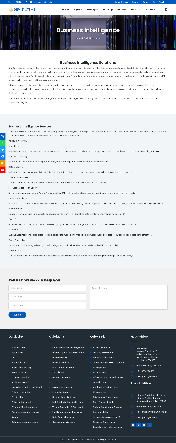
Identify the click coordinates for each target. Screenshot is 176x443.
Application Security (21, 367)
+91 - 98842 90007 (145, 371)
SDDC (55, 382)
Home (117, 2)
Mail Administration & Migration (67, 402)
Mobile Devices (59, 357)
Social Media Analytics (22, 382)
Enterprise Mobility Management (68, 347)
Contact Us (150, 9)
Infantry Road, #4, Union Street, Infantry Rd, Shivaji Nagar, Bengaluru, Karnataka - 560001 (151, 398)
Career (146, 2)
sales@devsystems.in (146, 376)
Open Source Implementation (107, 427)
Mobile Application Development (68, 352)
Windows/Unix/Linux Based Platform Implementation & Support (25, 412)
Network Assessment (103, 357)
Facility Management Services (67, 412)
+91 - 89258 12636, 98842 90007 (151, 412)
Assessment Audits (102, 347)
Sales (125, 2)
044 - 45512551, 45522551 (148, 365)
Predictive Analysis (61, 392)
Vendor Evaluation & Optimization (68, 407)
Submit (17, 314)
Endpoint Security (20, 377)
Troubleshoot (18, 397)
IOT (13, 357)
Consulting (107, 9)
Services (121, 9)
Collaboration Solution (22, 402)
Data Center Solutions (63, 367)
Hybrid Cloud (18, 352)
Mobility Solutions (60, 362)
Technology (92, 9)
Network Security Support (65, 397)
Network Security (20, 372)
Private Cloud (18, 347)
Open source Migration (63, 422)
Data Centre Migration (63, 417)
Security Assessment (103, 352)
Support (135, 2)
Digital (78, 9)
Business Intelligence (62, 387)
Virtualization (58, 372)
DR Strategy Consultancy (105, 397)
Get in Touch (158, 2)
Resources (135, 9)
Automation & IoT (20, 362)
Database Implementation (25, 422)
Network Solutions (61, 377)
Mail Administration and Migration (28, 387)
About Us (66, 9)
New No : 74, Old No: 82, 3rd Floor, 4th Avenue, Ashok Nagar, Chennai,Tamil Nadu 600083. (147, 354)
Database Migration (21, 392)
